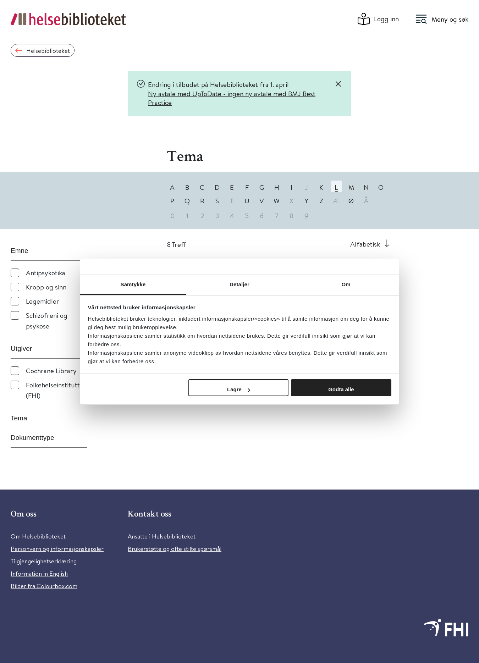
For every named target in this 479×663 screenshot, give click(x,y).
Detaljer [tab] (239, 284)
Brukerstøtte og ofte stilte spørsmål (174, 549)
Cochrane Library (51, 370)
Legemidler (42, 301)
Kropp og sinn (46, 286)
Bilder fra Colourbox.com (44, 586)
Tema (19, 418)
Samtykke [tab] (133, 284)
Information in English (39, 573)
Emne (19, 250)
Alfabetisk (365, 243)
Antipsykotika (45, 272)
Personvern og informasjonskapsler (57, 549)
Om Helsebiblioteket (38, 536)
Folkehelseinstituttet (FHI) (56, 390)
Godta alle (341, 389)
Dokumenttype (32, 437)
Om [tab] (345, 284)
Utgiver (21, 348)
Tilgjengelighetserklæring (44, 561)
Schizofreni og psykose (46, 320)
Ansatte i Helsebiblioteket (162, 536)
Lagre (238, 389)
